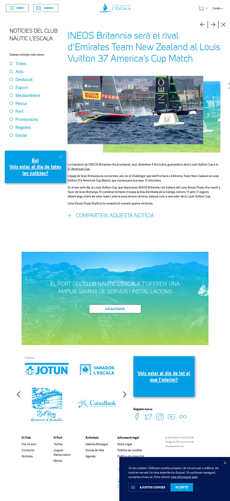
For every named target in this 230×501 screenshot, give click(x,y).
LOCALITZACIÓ (115, 309)
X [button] (225, 462)
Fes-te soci (29, 444)
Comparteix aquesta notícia (111, 216)
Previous (18, 394)
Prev (213, 25)
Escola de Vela (94, 450)
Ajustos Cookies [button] (152, 487)
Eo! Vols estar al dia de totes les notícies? (35, 166)
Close (224, 25)
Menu (17, 8)
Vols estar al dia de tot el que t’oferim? (164, 376)
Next (203, 25)
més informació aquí (184, 477)
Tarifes (58, 444)
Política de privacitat (130, 456)
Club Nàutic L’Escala (115, 8)
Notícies (27, 456)
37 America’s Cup (78, 169)
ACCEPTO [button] (181, 487)
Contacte (28, 450)
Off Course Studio (185, 441)
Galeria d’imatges (96, 444)
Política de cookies (129, 450)
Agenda (44, 8)
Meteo (58, 461)
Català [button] (216, 8)
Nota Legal (124, 444)
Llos (182, 446)
